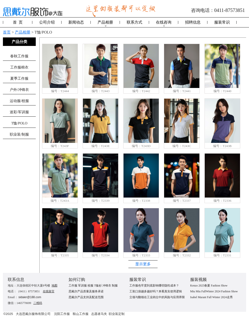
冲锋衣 (106, 285)
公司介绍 (47, 22)
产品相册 (105, 22)
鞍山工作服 (81, 314)
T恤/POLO (19, 123)
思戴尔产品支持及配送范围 (86, 297)
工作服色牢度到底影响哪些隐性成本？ (154, 285)
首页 (7, 32)
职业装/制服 (19, 134)
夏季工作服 (19, 78)
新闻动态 (76, 22)
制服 (115, 285)
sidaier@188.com (29, 297)
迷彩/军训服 (19, 112)
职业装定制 (116, 314)
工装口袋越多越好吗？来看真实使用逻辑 (155, 291)
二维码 (37, 303)
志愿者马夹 (99, 314)
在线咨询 (163, 22)
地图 (54, 285)
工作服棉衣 (19, 67)
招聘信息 (193, 22)
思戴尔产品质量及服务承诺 (86, 291)
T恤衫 (98, 285)
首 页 (18, 22)
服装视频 (198, 279)
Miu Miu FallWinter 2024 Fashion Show (214, 291)
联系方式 (134, 22)
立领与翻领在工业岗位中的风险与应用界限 (157, 297)
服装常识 (222, 22)
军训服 (82, 285)
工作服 (73, 285)
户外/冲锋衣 (19, 90)
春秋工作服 (19, 56)
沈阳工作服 (62, 314)
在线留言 (48, 291)
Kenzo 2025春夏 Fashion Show (209, 285)
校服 (90, 285)
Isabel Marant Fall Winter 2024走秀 (211, 297)
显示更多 (143, 264)
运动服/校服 (19, 101)
